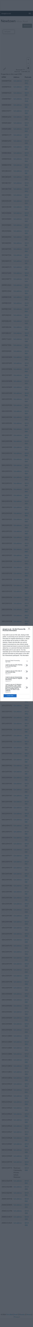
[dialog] (16, 663)
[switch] (26, 665)
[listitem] (16, 661)
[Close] (29, 629)
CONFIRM (10, 695)
